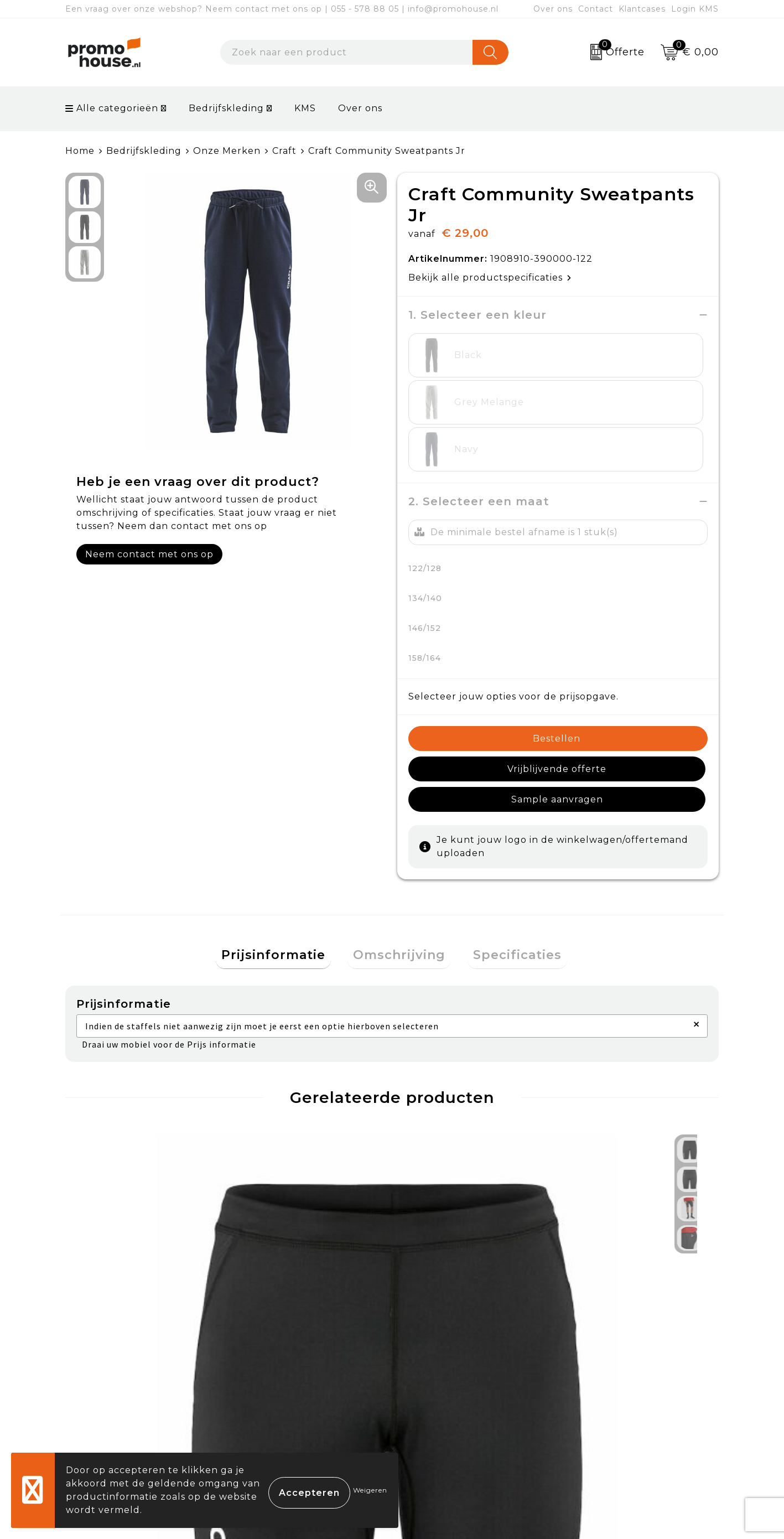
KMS (305, 108)
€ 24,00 (116, 1210)
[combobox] (346, 52)
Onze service (437, 1412)
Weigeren (370, 1490)
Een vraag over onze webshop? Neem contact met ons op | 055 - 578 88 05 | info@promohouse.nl (282, 9)
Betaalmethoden (448, 1361)
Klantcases (642, 9)
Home (80, 151)
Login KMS (695, 9)
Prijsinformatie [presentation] (284, 833)
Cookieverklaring (610, 1361)
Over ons (553, 9)
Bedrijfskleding (226, 108)
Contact (595, 9)
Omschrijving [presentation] (399, 833)
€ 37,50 (442, 1210)
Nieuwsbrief (273, 1361)
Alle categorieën (111, 108)
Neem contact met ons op (149, 554)
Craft (284, 151)
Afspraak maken (283, 1386)
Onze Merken (227, 151)
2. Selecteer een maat (478, 407)
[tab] (284, 833)
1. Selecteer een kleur (477, 315)
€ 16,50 (260, 1218)
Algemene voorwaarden (627, 1335)
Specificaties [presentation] (506, 833)
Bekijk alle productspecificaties (490, 277)
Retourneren (438, 1386)
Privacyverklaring (611, 1386)
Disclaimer (593, 1412)
